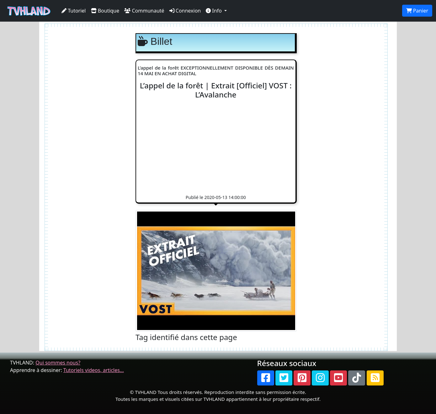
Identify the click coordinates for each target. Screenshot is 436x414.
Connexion (185, 10)
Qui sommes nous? (57, 362)
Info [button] (214, 10)
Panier (417, 10)
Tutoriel (73, 10)
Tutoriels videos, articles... (93, 370)
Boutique (105, 10)
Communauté (144, 10)
